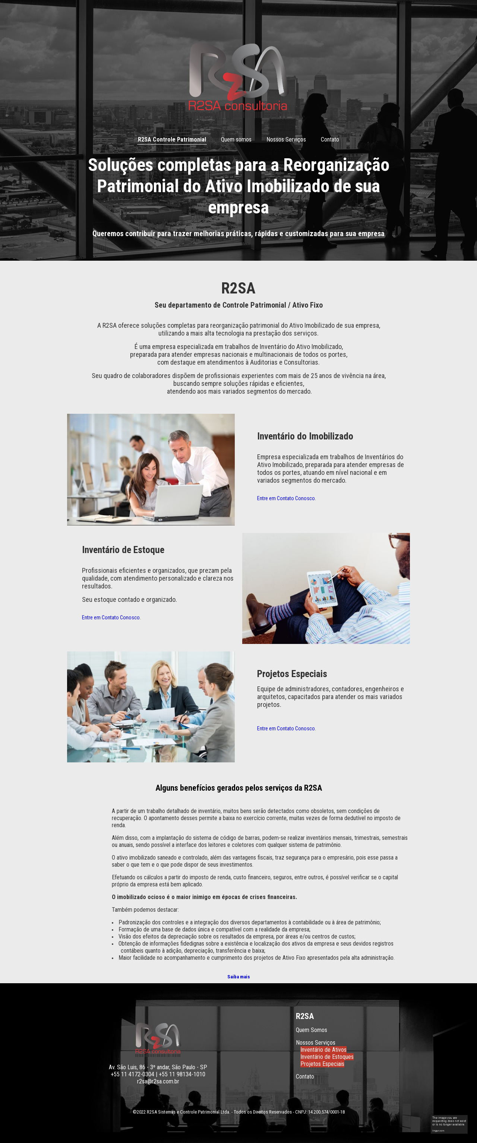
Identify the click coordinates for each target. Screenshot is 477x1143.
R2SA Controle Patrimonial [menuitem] (172, 139)
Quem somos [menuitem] (236, 139)
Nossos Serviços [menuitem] (286, 139)
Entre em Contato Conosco (286, 498)
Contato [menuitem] (330, 139)
